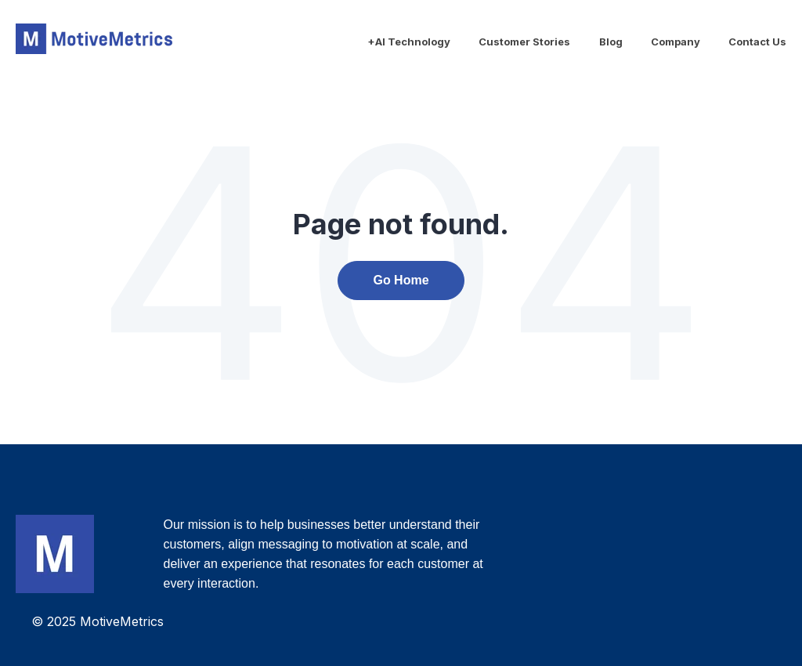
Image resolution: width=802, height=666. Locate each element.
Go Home (400, 280)
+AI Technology (408, 41)
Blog (611, 41)
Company (675, 41)
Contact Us (757, 41)
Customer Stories (524, 41)
